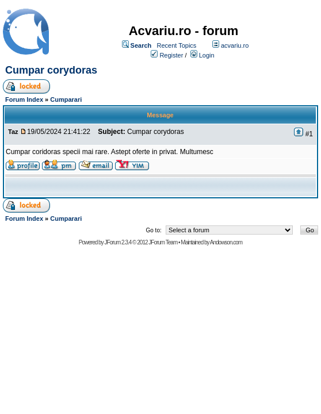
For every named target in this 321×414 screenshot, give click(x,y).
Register (171, 55)
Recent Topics (176, 45)
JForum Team (162, 242)
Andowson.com (226, 242)
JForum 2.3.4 (117, 242)
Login (207, 55)
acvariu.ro (235, 45)
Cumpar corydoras (52, 70)
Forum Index (24, 99)
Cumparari (66, 99)
